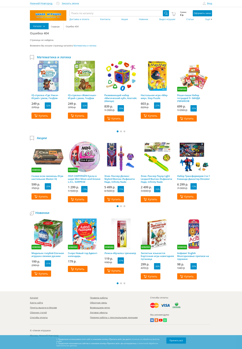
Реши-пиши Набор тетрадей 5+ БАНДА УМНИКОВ (188, 98)
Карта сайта (36, 302)
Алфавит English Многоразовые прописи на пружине (193, 256)
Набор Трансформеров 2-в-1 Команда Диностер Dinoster (193, 177)
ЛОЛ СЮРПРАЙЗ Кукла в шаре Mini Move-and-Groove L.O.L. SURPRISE (84, 179)
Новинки (143, 19)
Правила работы (99, 297)
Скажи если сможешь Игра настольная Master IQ (47, 177)
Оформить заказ (202, 13)
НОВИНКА (182, 89)
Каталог (34, 297)
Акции (124, 19)
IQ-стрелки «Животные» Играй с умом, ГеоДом (82, 97)
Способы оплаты (39, 317)
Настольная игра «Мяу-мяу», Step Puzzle (154, 97)
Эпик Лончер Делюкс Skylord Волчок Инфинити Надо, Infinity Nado (119, 179)
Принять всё (176, 340)
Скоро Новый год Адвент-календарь (83, 255)
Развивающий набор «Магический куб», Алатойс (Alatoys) (120, 98)
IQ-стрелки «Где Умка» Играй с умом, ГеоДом (44, 97)
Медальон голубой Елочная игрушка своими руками (47, 255)
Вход (209, 3)
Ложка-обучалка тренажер (120, 253)
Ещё (207, 19)
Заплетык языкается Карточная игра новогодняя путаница (157, 256)
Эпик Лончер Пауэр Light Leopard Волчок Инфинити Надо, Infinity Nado (156, 179)
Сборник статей (38, 312)
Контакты (105, 19)
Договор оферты (99, 312)
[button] (118, 131)
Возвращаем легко (100, 307)
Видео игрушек (167, 19)
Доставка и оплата (79, 19)
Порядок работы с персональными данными (114, 317)
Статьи (190, 19)
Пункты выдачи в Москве (43, 307)
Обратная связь (98, 302)
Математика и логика (84, 45)
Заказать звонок (70, 3)
